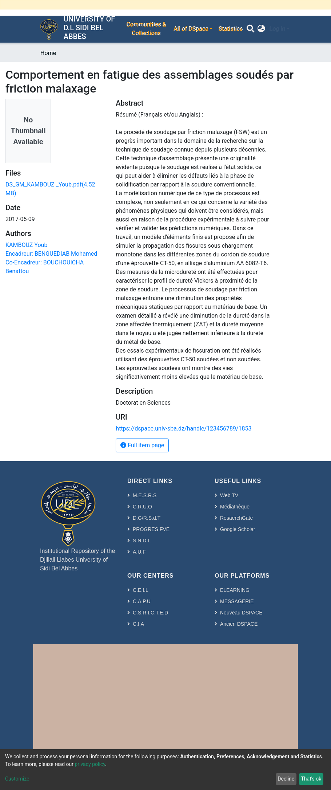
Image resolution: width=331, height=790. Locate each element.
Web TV (229, 495)
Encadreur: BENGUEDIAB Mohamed (51, 253)
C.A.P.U (142, 601)
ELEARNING (235, 590)
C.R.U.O (142, 507)
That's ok (311, 779)
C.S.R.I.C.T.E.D (150, 613)
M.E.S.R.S (144, 495)
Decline (286, 779)
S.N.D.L (142, 540)
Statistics (230, 28)
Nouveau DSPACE (241, 613)
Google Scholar (237, 529)
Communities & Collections (146, 29)
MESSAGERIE (237, 601)
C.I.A (138, 624)
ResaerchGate (236, 518)
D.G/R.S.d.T (146, 518)
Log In (277, 28)
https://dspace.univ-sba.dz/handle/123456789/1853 (183, 428)
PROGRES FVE (151, 529)
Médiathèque (235, 507)
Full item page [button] (142, 445)
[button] (261, 29)
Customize (17, 779)
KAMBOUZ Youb (26, 244)
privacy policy (90, 764)
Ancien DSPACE (239, 624)
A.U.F (139, 552)
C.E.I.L (140, 590)
